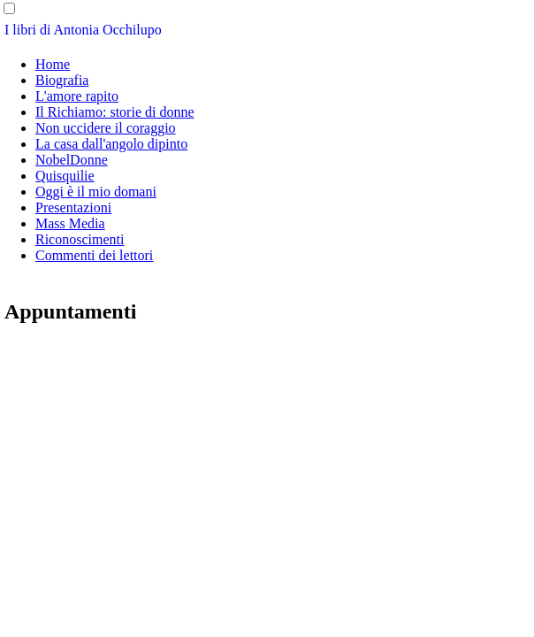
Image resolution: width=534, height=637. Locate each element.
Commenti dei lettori (94, 255)
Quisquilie (65, 175)
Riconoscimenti (79, 239)
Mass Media (70, 223)
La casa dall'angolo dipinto (111, 143)
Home (52, 64)
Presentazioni (73, 207)
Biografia (61, 80)
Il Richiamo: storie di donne (115, 111)
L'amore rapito (76, 96)
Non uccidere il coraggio (105, 127)
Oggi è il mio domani (95, 191)
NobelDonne (71, 159)
